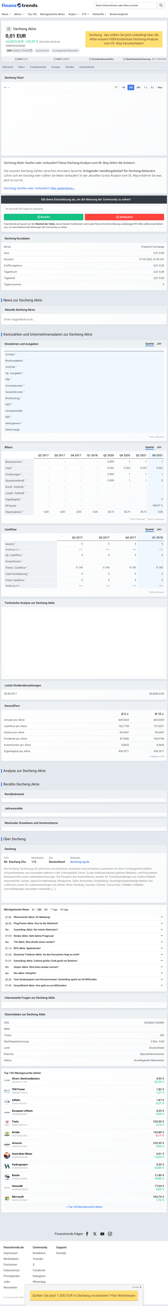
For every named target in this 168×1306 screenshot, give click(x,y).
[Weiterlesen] (162, 918)
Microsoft (18, 1198)
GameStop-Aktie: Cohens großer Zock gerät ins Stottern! (46, 962)
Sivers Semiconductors (26, 1080)
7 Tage (54, 911)
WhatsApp (39, 1283)
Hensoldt (17, 1187)
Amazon (17, 1144)
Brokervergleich (119, 14)
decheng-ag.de (79, 863)
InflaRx (16, 1101)
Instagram (39, 1278)
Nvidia (16, 1134)
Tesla (15, 1123)
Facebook (39, 1272)
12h (39, 911)
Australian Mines (22, 1155)
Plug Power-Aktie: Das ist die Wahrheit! (36, 925)
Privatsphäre (12, 1278)
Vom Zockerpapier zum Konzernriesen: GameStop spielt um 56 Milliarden (55, 981)
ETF (84, 14)
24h (46, 911)
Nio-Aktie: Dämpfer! (25, 975)
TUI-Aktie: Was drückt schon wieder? (34, 943)
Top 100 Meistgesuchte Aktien (85, 1208)
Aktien (17, 14)
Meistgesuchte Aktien (52, 14)
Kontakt (61, 1255)
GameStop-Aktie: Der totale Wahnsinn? (36, 931)
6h (33, 911)
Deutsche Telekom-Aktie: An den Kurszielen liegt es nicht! (47, 956)
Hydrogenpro (20, 1166)
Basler (16, 1177)
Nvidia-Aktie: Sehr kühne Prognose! (34, 937)
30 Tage (64, 911)
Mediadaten (11, 1260)
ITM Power (18, 1091)
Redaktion (39, 1255)
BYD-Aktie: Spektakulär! (27, 949)
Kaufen (45, 217)
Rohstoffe (98, 14)
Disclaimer (10, 1266)
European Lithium (22, 1112)
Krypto (72, 14)
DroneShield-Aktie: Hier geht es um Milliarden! (40, 987)
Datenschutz (12, 1272)
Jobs (7, 1283)
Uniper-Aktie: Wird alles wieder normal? (36, 968)
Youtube (38, 1260)
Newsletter (10, 1289)
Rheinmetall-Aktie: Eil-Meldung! (32, 918)
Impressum (11, 1255)
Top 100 (32, 14)
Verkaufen (126, 217)
